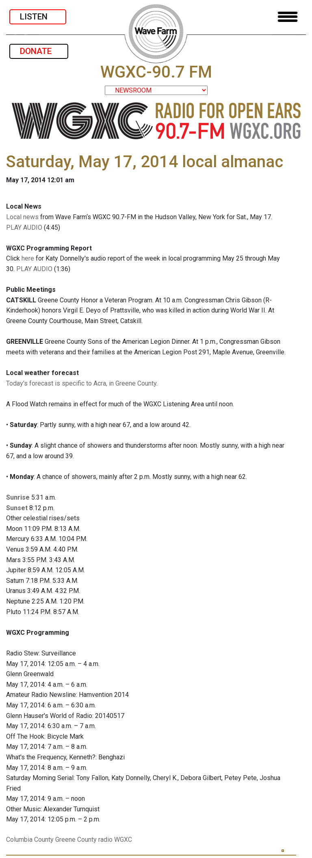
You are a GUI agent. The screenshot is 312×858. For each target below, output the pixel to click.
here (28, 258)
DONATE (39, 51)
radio (105, 839)
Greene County (76, 839)
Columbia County (30, 839)
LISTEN (38, 17)
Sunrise (18, 497)
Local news (22, 217)
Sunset (17, 508)
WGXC (123, 839)
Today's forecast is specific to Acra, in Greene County (81, 383)
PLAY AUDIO (24, 227)
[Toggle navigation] (288, 17)
